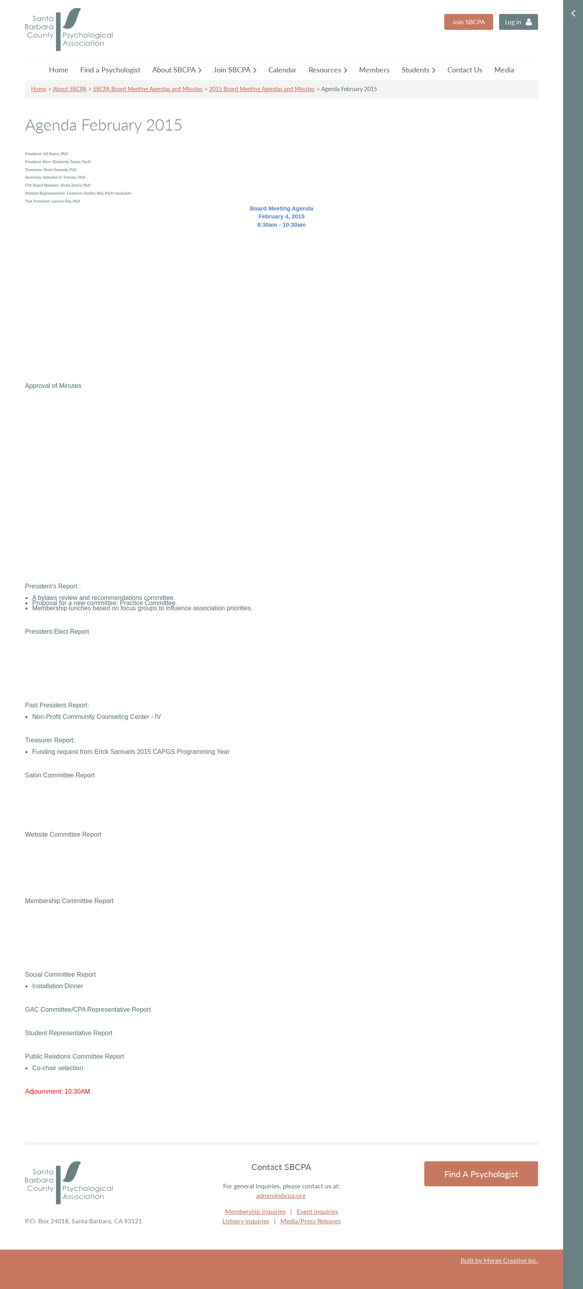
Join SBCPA (468, 21)
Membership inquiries (255, 1211)
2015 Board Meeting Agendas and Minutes (262, 89)
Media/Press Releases (310, 1221)
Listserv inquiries (245, 1221)
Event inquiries (317, 1211)
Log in (513, 21)
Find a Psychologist (481, 1173)
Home (38, 89)
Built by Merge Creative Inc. (499, 1260)
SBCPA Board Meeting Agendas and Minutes (147, 89)
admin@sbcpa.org (280, 1195)
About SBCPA (69, 89)
